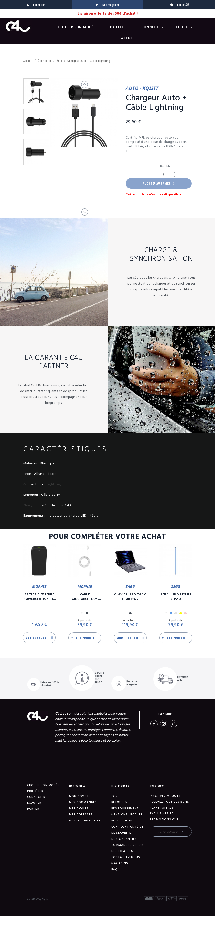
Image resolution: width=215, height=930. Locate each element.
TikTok (173, 723)
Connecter (152, 27)
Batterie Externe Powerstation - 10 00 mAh (39, 596)
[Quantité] (166, 174)
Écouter (184, 27)
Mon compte (80, 796)
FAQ (114, 869)
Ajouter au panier (158, 183)
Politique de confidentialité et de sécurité (127, 827)
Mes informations (85, 821)
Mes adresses (80, 814)
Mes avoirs (79, 808)
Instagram (163, 723)
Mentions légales (127, 814)
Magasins (119, 863)
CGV (114, 796)
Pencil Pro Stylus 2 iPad (175, 596)
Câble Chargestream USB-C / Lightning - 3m (85, 596)
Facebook (154, 723)
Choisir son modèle (78, 27)
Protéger (119, 27)
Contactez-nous (125, 857)
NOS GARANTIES (124, 839)
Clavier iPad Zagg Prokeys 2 (130, 596)
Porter (125, 37)
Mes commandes (83, 802)
